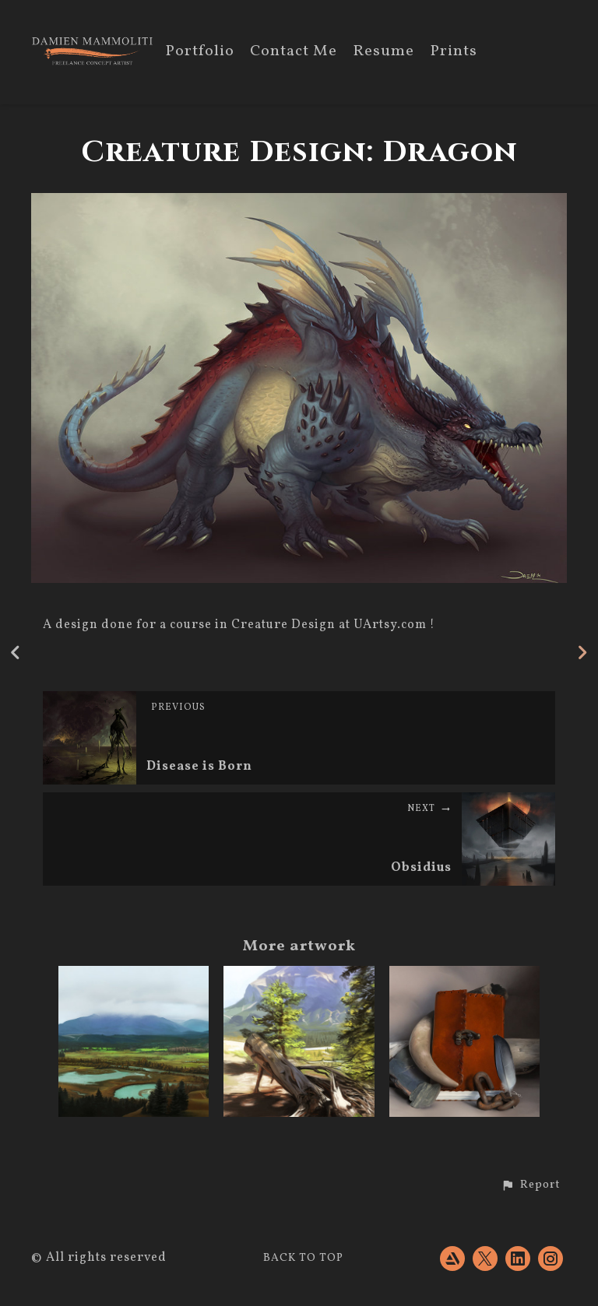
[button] (530, 1185)
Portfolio (199, 52)
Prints (453, 52)
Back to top (303, 1258)
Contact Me (293, 52)
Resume (383, 52)
